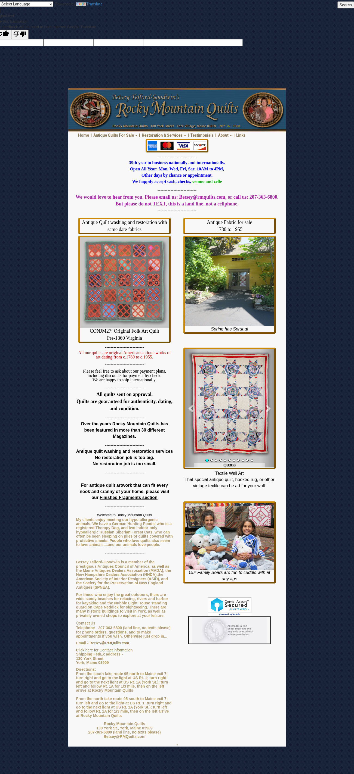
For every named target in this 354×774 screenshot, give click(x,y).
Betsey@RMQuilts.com (109, 643)
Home (83, 135)
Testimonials (202, 135)
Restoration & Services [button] (164, 135)
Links (240, 135)
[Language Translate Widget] (26, 4)
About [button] (225, 135)
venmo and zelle (207, 181)
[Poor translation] (20, 34)
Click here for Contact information (104, 650)
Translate (89, 4)
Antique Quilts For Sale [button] (115, 135)
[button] (191, 408)
